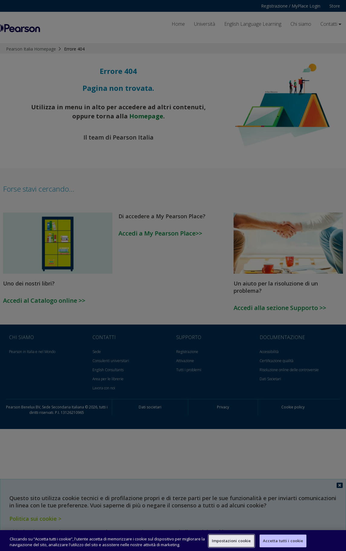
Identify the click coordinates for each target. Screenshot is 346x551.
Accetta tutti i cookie (283, 540)
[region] (173, 540)
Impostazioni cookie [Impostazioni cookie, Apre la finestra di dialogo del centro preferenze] (231, 540)
